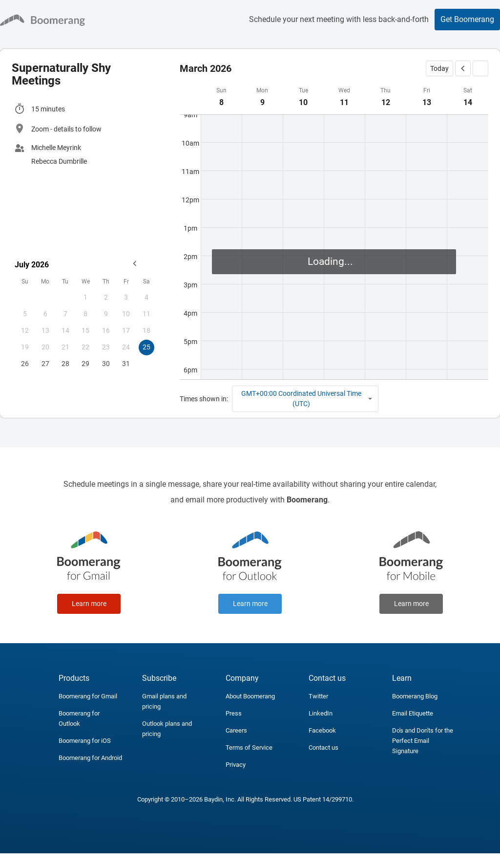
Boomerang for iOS (85, 740)
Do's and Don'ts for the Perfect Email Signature (422, 741)
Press (234, 713)
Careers (236, 730)
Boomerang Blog (415, 696)
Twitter (318, 696)
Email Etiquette (412, 713)
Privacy (236, 764)
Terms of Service (249, 747)
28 (65, 364)
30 (106, 364)
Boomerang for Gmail (88, 696)
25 (146, 347)
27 (45, 364)
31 (126, 364)
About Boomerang (250, 696)
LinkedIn (321, 713)
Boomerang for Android (90, 757)
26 (25, 364)
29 (85, 364)
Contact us (323, 747)
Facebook (322, 730)
